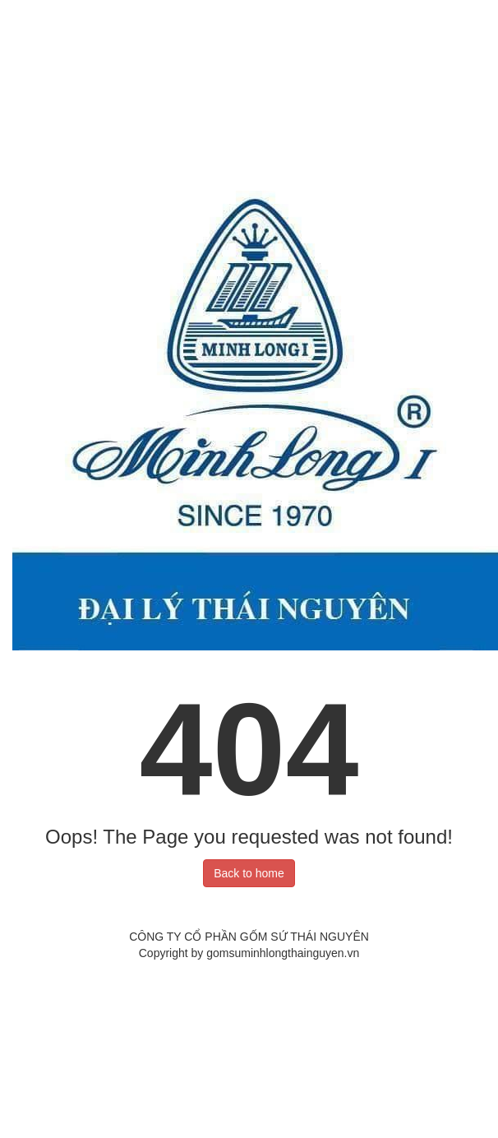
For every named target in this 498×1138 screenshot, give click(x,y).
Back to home (249, 873)
